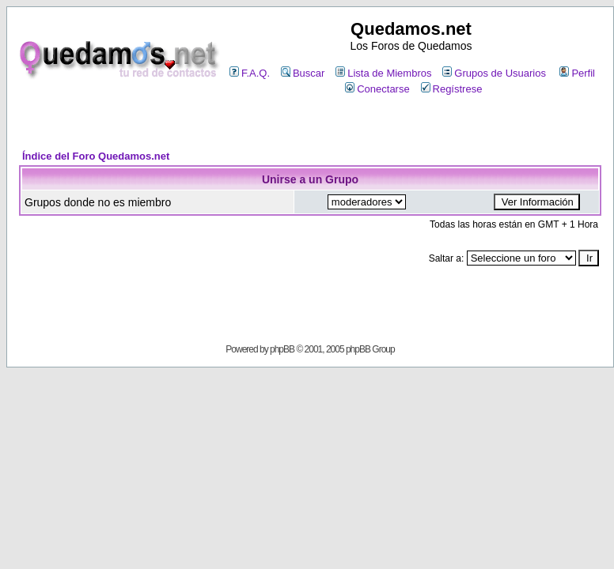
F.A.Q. (249, 73)
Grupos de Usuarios (494, 73)
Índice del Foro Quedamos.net (95, 156)
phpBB (282, 349)
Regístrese (452, 89)
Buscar (302, 73)
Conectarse (377, 89)
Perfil (577, 73)
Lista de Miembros (383, 73)
